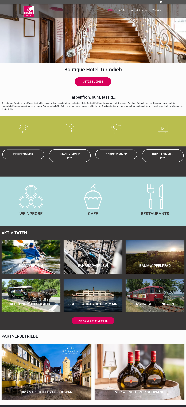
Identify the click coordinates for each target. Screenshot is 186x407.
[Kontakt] (161, 2)
